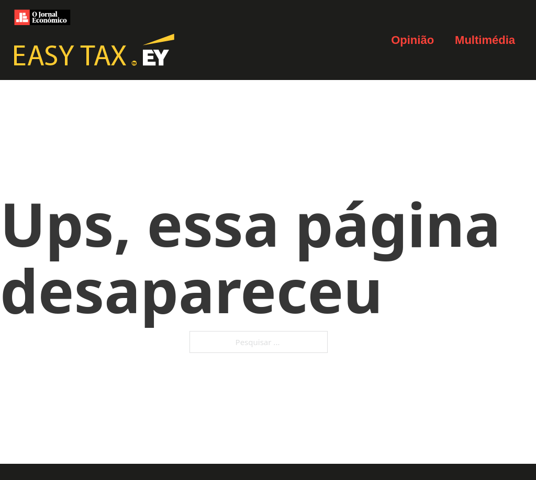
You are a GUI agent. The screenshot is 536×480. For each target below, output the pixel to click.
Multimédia (485, 40)
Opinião (412, 40)
